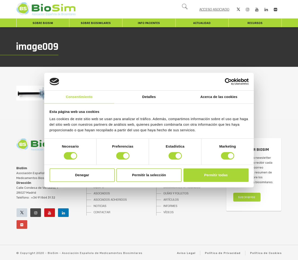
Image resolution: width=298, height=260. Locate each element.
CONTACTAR (102, 212)
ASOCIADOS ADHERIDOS (110, 200)
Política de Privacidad (222, 253)
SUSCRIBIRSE (247, 197)
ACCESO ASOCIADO (214, 9)
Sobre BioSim (43, 23)
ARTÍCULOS (171, 200)
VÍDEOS (168, 212)
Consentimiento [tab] (79, 97)
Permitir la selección (149, 175)
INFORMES (170, 206)
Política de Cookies (266, 253)
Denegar (82, 175)
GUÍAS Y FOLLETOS (176, 193)
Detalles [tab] (149, 97)
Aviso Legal (186, 253)
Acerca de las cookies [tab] (218, 97)
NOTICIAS (100, 206)
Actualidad (202, 23)
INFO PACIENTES (149, 23)
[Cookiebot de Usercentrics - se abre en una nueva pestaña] (228, 81)
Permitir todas (216, 175)
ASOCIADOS (102, 193)
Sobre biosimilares (96, 23)
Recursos (255, 23)
